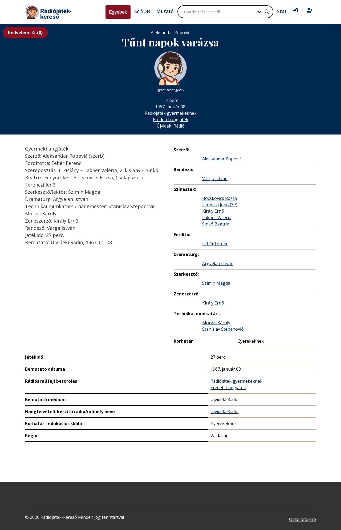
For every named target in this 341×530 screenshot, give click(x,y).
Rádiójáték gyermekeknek (171, 113)
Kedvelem (25, 32)
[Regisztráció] (309, 10)
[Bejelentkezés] (295, 10)
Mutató (165, 11)
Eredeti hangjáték (170, 119)
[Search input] (219, 11)
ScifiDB (142, 11)
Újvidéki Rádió (171, 126)
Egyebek (118, 12)
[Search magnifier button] (267, 11)
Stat (282, 11)
